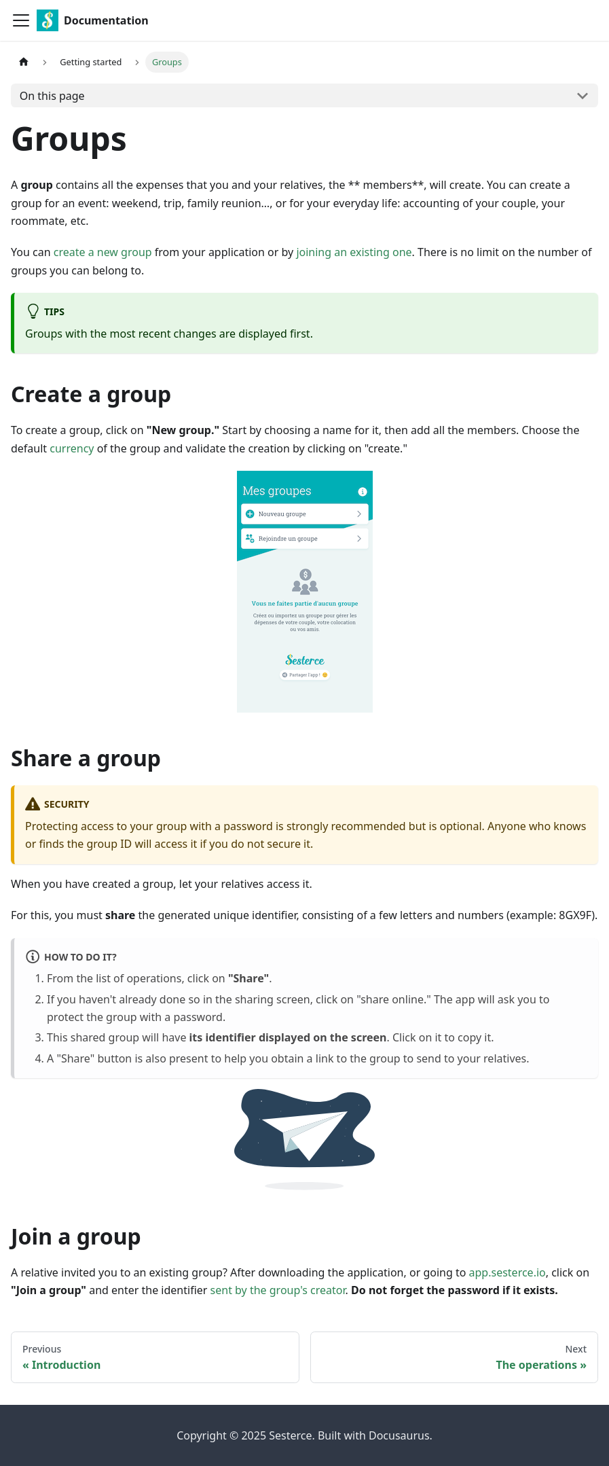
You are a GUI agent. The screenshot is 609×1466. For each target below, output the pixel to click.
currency (72, 448)
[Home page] (24, 62)
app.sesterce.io (507, 1272)
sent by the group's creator (278, 1290)
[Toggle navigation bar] (21, 20)
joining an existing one (353, 252)
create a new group (103, 252)
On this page (52, 95)
